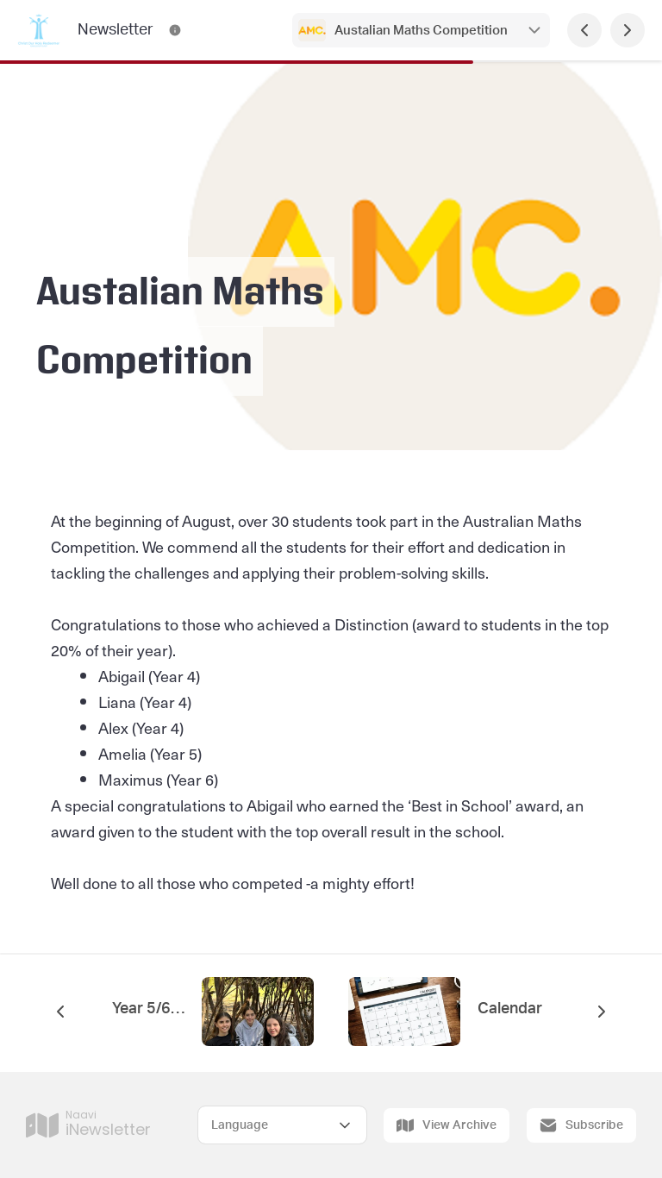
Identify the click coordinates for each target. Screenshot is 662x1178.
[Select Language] (282, 1125)
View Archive (446, 1125)
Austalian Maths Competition (421, 30)
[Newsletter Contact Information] (175, 30)
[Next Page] (627, 30)
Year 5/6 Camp (148, 1009)
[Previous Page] (584, 30)
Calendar (512, 1009)
